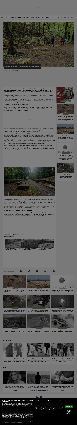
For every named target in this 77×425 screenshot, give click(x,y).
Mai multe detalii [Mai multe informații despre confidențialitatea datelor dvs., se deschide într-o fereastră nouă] (15, 407)
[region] (38, 411)
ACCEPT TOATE (68, 406)
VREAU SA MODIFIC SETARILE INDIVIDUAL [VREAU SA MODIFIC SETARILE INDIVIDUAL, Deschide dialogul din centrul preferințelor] (68, 412)
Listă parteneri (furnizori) (40, 410)
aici (30, 416)
